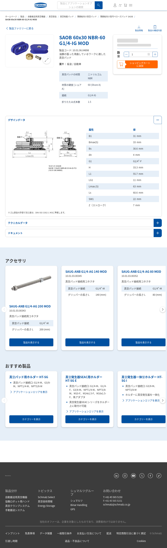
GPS (72, 518)
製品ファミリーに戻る (19, 28)
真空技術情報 (45, 510)
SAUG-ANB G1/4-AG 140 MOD (86, 306)
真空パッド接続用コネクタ (23, 315)
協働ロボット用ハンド (17, 510)
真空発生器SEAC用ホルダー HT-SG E (83, 410)
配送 (108, 542)
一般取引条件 (64, 542)
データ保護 (46, 542)
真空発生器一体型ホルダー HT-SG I (141, 410)
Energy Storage (46, 515)
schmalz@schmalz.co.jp (116, 514)
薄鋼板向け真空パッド (87, 16)
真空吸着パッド (67, 16)
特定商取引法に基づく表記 (131, 542)
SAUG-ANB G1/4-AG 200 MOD (30, 306)
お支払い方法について (89, 542)
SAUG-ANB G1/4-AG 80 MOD (141, 306)
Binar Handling (78, 514)
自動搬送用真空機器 (36, 16)
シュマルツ (76, 510)
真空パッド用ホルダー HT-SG (28, 408)
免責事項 (30, 542)
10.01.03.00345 (73, 310)
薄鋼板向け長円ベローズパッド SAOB (116, 16)
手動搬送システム (15, 519)
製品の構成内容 (155, 30)
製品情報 (139, 30)
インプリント (12, 542)
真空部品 (53, 16)
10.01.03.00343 (17, 310)
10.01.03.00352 (129, 310)
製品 (22, 16)
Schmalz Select (46, 506)
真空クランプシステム (17, 515)
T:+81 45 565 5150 (112, 506)
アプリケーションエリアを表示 (28, 423)
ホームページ (11, 16)
